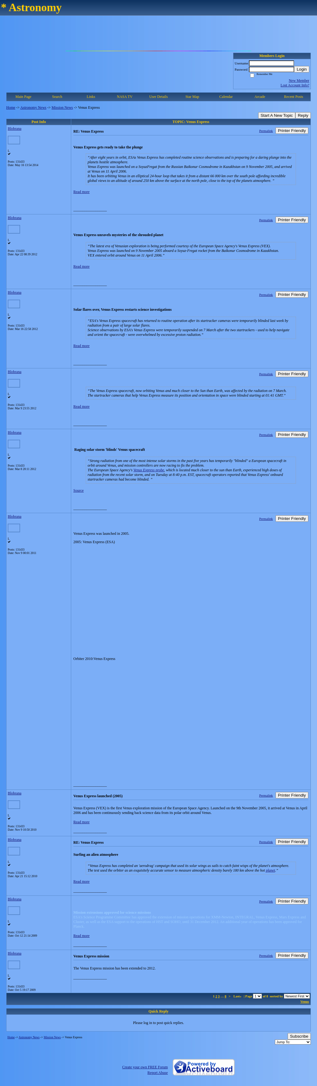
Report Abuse (157, 1073)
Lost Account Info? (294, 85)
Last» (237, 996)
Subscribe (299, 1036)
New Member (299, 80)
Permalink (266, 131)
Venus (304, 1001)
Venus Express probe (148, 470)
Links (91, 97)
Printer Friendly (292, 130)
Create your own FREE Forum (145, 1067)
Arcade (259, 97)
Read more (81, 192)
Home (10, 107)
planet (270, 870)
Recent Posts (293, 97)
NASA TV (124, 97)
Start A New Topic (277, 115)
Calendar (226, 97)
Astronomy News (33, 107)
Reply (303, 115)
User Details (158, 97)
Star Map (192, 97)
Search (57, 97)
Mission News (62, 107)
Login (302, 69)
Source (78, 490)
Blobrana (14, 128)
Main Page (23, 97)
